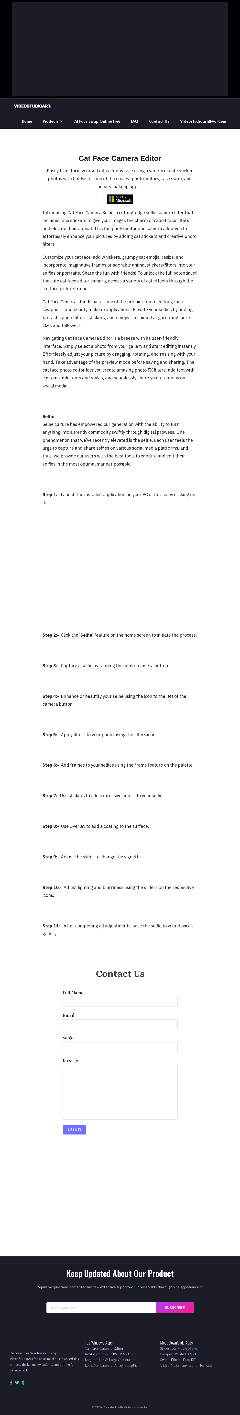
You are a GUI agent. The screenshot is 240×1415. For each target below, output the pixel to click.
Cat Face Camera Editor (104, 1349)
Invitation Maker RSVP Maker (109, 1354)
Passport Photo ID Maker (180, 1354)
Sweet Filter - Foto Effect (180, 1360)
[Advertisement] (120, 49)
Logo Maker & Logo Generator (110, 1360)
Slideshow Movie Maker (179, 1349)
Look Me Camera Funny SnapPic (111, 1366)
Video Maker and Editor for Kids (186, 1366)
